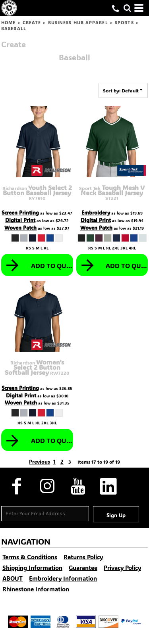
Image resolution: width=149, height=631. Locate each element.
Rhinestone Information (35, 589)
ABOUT (12, 578)
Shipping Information (32, 568)
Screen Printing (20, 212)
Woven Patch (20, 227)
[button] (127, 8)
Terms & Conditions (29, 557)
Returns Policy (83, 557)
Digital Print (20, 220)
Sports (124, 22)
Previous (39, 461)
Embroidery (95, 212)
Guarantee (83, 568)
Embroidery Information (63, 578)
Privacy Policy (122, 568)
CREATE (32, 22)
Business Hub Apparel (78, 22)
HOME (8, 22)
